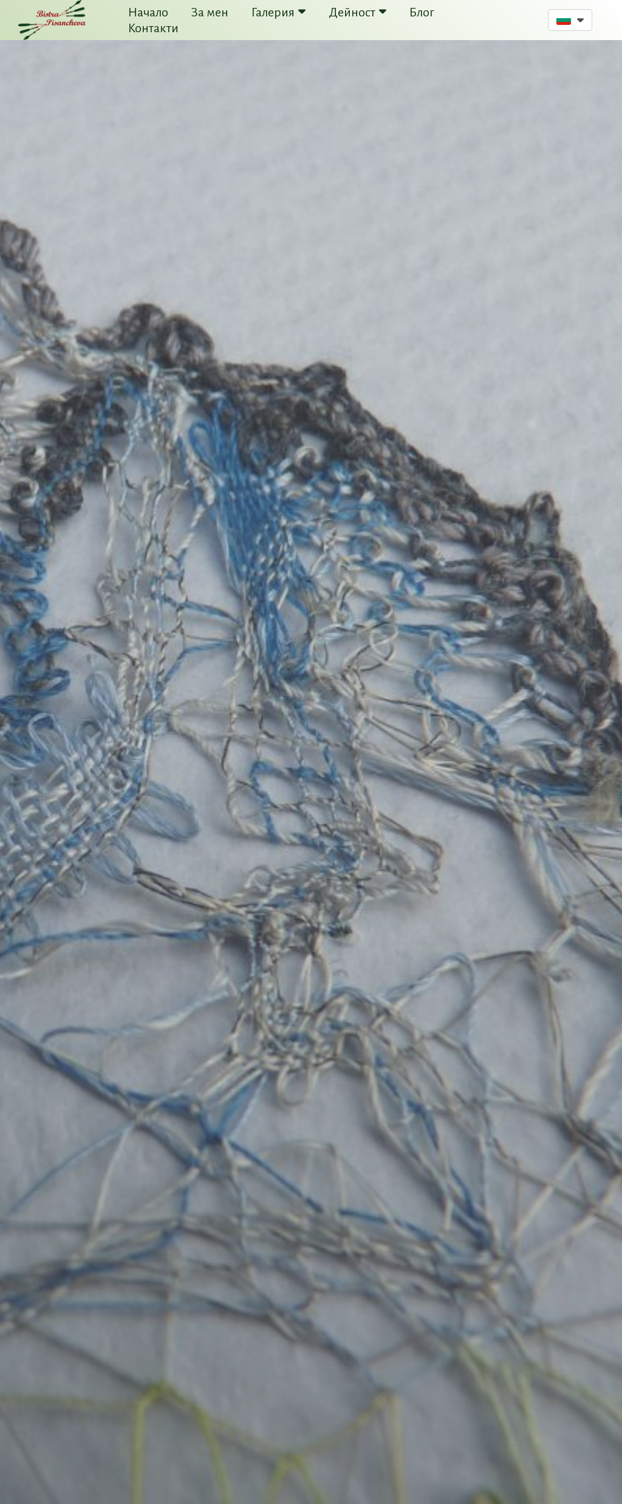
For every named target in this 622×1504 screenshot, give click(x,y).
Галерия (278, 12)
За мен (209, 12)
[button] (570, 20)
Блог (421, 12)
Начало (148, 12)
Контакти (153, 28)
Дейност (357, 12)
